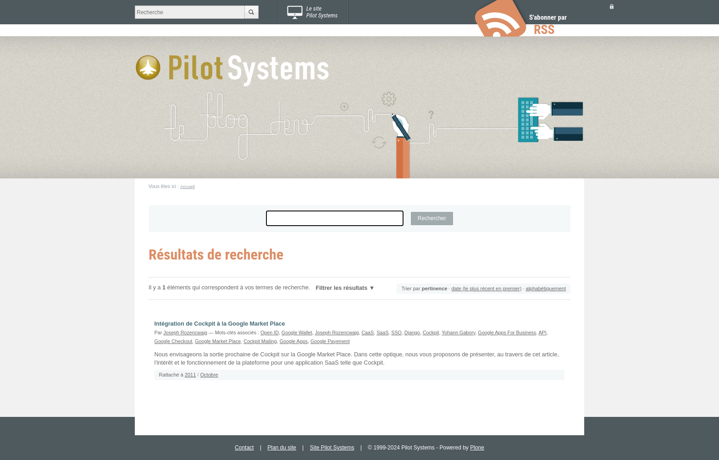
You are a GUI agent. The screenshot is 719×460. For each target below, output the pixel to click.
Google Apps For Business (507, 332)
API (542, 332)
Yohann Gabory (458, 332)
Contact (244, 447)
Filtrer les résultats (342, 288)
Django (412, 332)
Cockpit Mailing (260, 341)
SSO (396, 332)
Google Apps (294, 341)
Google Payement (330, 341)
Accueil (187, 186)
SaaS (382, 332)
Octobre (209, 374)
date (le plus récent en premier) (486, 288)
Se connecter (611, 6)
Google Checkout (174, 341)
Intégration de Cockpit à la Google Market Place (220, 324)
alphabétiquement (546, 288)
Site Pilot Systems (332, 447)
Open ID (269, 332)
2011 (190, 374)
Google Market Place (218, 341)
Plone (477, 447)
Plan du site (281, 447)
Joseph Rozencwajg (185, 332)
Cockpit (431, 332)
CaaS (367, 332)
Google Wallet (297, 332)
